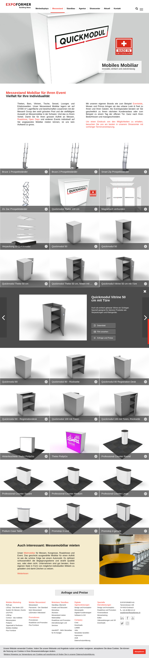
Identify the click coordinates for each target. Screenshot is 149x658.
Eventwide (138, 103)
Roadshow (22, 119)
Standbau (74, 9)
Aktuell (110, 9)
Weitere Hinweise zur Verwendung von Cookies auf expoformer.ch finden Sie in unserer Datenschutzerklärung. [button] (49, 654)
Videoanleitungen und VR (106, 620)
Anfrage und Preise (103, 338)
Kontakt (120, 9)
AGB (76, 638)
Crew (76, 622)
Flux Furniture (11, 630)
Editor (99, 617)
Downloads (78, 625)
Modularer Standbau (60, 602)
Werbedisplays (45, 9)
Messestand (61, 9)
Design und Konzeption (82, 607)
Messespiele (79, 610)
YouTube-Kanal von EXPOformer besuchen (133, 618)
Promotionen (33, 620)
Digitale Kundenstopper (82, 612)
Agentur (85, 9)
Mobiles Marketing (13, 602)
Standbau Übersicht (59, 605)
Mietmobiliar (29, 553)
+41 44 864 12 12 (128, 610)
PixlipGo (9, 623)
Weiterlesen (22, 573)
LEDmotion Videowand (37, 612)
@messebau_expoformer (127, 623)
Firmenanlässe (102, 612)
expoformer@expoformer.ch (130, 612)
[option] (74, 48)
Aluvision (55, 612)
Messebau (55, 610)
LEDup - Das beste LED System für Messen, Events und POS (16, 609)
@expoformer (122, 623)
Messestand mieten (59, 615)
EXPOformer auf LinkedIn (122, 618)
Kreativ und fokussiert (59, 607)
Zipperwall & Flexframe (14, 625)
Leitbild (77, 627)
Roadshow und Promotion (38, 622)
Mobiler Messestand (37, 602)
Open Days (34, 119)
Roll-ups (9, 605)
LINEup (8, 615)
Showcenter (98, 9)
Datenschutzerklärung (82, 640)
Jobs (76, 630)
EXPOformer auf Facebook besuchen (127, 618)
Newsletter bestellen (81, 633)
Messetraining (102, 615)
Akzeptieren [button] (139, 652)
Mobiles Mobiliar (12, 628)
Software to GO (80, 615)
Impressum (78, 635)
